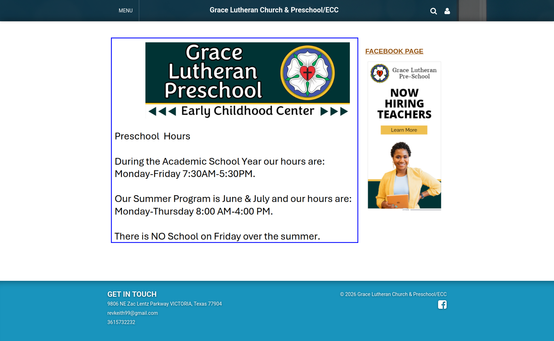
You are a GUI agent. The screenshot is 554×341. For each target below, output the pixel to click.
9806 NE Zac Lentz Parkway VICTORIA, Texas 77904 (164, 304)
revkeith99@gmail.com (132, 313)
